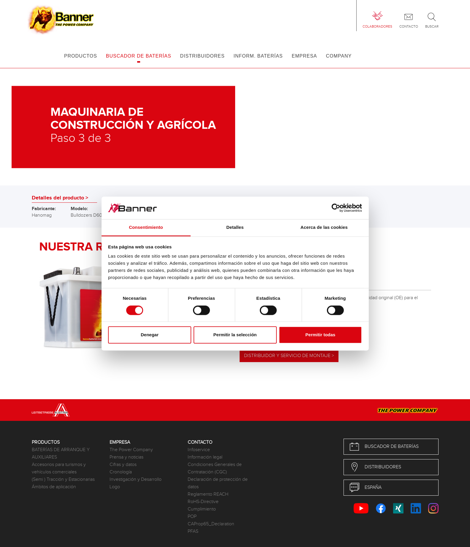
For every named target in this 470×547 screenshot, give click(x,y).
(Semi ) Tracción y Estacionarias (63, 479)
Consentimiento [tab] (146, 227)
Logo (115, 487)
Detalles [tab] (234, 227)
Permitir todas (321, 334)
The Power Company (131, 450)
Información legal (205, 457)
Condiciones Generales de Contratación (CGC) (215, 468)
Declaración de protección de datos (218, 483)
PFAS (193, 531)
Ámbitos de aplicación (54, 487)
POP (192, 516)
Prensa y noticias (126, 457)
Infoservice (199, 450)
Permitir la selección (235, 334)
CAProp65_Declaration (211, 524)
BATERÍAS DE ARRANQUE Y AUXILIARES (61, 453)
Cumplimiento (202, 509)
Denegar (150, 334)
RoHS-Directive (203, 502)
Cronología (121, 472)
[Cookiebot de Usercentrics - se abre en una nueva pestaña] (336, 207)
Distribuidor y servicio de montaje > (289, 356)
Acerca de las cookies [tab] (324, 227)
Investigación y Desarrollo (136, 479)
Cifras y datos (123, 464)
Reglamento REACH (208, 494)
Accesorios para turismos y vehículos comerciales (59, 468)
